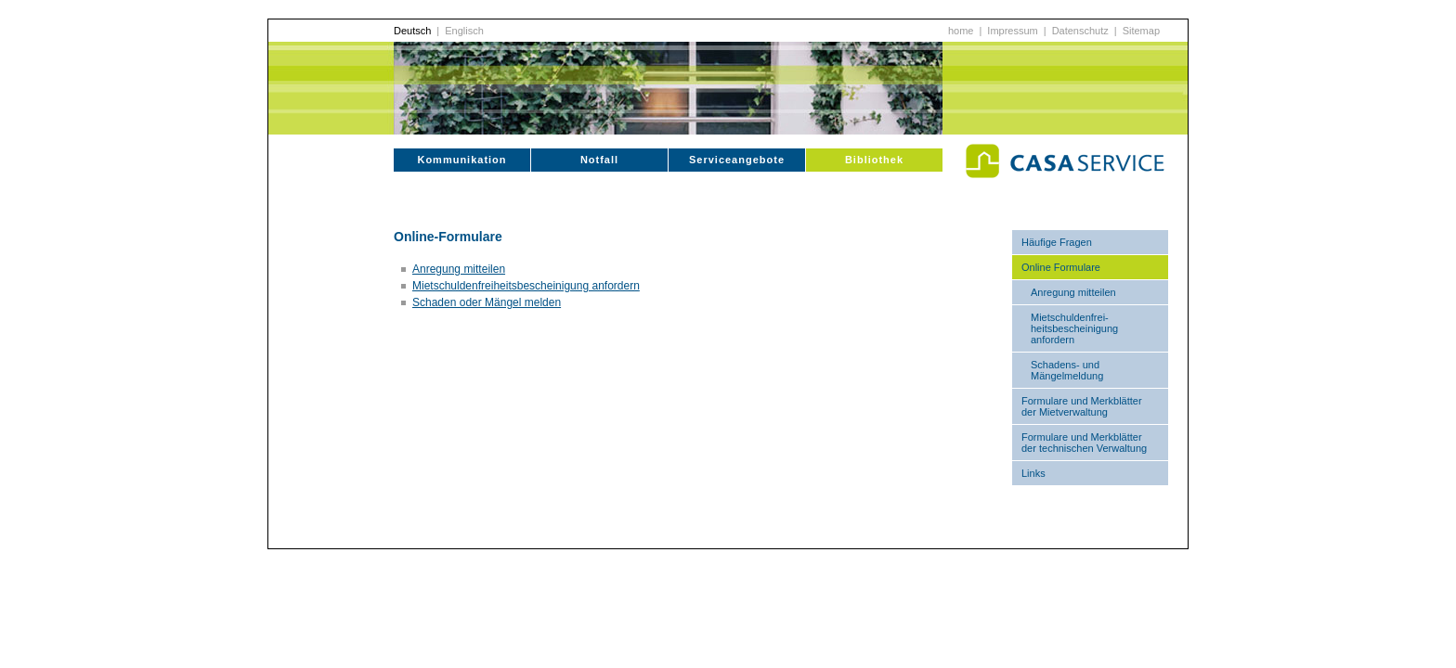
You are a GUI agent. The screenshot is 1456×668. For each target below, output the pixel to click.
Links (1033, 473)
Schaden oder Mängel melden (486, 302)
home (961, 30)
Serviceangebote (737, 159)
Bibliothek (874, 159)
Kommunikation (461, 159)
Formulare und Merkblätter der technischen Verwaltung (1084, 442)
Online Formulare (1060, 267)
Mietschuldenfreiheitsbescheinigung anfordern (526, 285)
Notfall (599, 159)
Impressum (1012, 30)
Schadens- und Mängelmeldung (1067, 370)
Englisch (464, 30)
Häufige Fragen (1056, 242)
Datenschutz (1080, 30)
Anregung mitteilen (1073, 292)
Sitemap (1141, 30)
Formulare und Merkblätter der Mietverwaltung (1081, 406)
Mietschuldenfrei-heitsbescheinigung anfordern (1074, 328)
